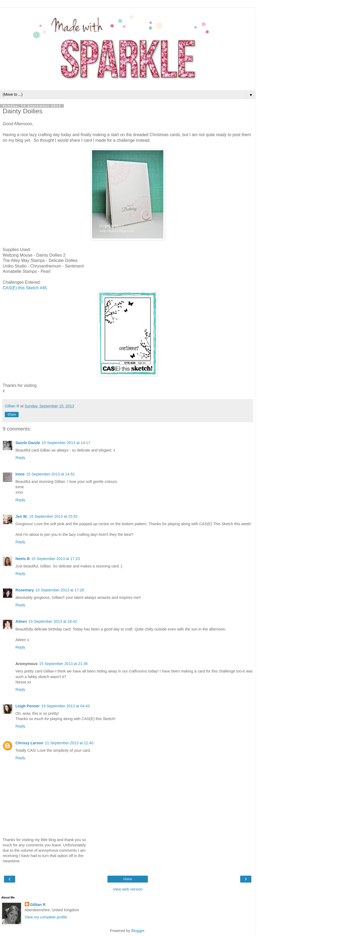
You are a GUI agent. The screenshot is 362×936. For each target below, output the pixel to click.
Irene (19, 474)
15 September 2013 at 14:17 (66, 443)
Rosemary (24, 590)
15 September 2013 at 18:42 (52, 621)
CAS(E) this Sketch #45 (25, 288)
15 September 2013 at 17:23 (55, 559)
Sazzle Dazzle (27, 443)
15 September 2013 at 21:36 (63, 664)
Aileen (21, 621)
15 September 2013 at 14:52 (50, 474)
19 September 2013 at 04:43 (65, 706)
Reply (20, 458)
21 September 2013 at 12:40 (69, 743)
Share (11, 414)
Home (127, 879)
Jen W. (21, 516)
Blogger (137, 931)
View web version (128, 889)
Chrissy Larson (29, 743)
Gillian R (37, 904)
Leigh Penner (27, 706)
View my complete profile (46, 917)
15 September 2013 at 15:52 (53, 516)
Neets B (22, 559)
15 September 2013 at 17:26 (60, 590)
